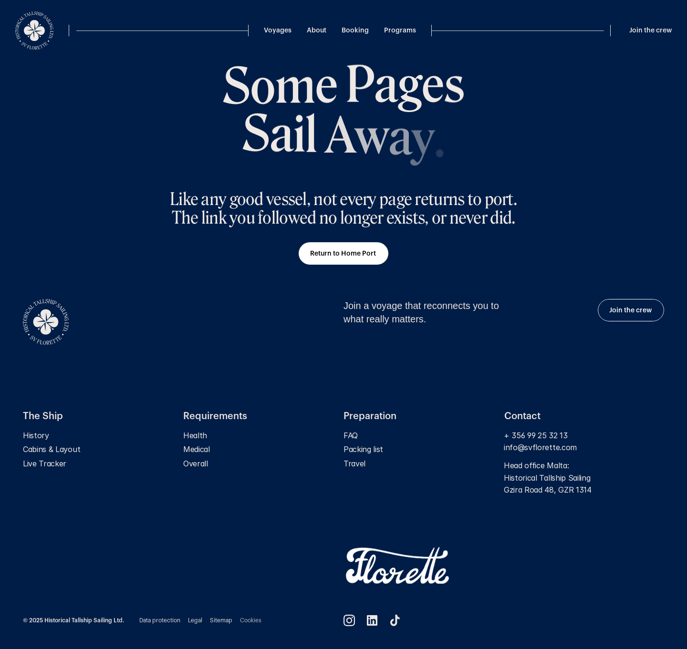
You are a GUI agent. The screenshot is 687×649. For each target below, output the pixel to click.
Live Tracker (44, 463)
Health (195, 435)
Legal (195, 620)
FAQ (351, 435)
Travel (354, 463)
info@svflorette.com (541, 447)
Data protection (159, 620)
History (36, 435)
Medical (196, 449)
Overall (195, 463)
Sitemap (221, 620)
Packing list (363, 449)
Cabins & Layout (51, 449)
